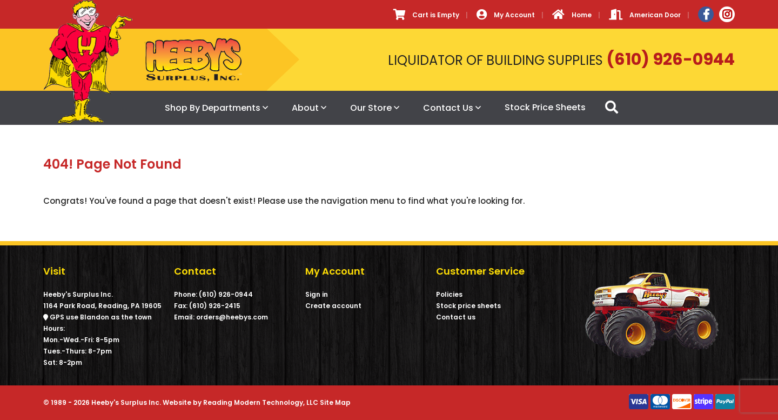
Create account (333, 305)
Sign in (316, 294)
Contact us (455, 317)
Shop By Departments (212, 108)
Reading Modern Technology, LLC (260, 402)
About (305, 108)
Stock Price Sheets (545, 107)
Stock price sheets (468, 305)
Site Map (335, 402)
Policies (449, 294)
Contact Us (448, 108)
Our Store (371, 108)
